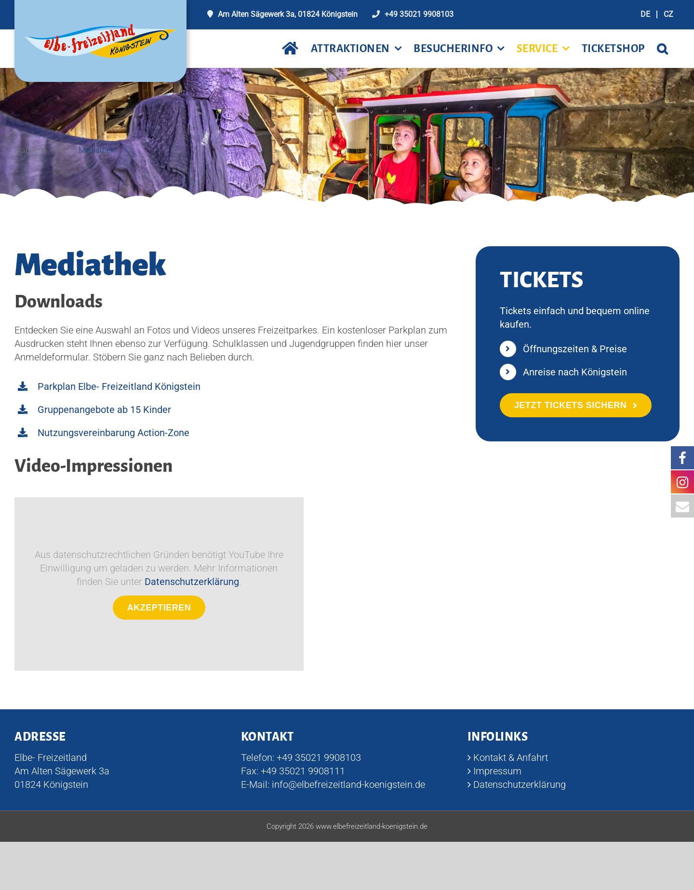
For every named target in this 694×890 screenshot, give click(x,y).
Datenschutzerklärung (192, 582)
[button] (662, 48)
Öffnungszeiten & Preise (575, 349)
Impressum (497, 771)
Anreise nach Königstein (575, 372)
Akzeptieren (159, 608)
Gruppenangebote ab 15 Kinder (104, 410)
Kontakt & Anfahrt (510, 758)
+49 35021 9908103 (419, 14)
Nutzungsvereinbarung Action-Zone (113, 433)
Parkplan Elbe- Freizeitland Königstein (119, 387)
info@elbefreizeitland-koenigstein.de (348, 785)
